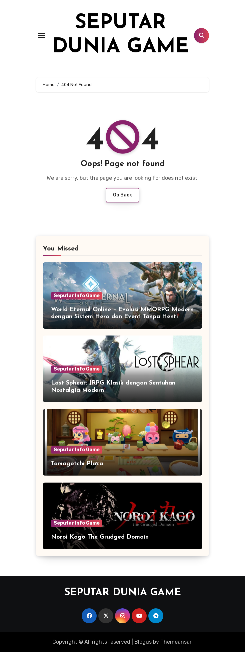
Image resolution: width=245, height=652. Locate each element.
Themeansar (175, 642)
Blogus (143, 642)
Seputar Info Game (77, 295)
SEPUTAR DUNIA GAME (122, 593)
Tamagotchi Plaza (77, 464)
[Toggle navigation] (41, 35)
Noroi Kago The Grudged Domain (100, 537)
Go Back (122, 195)
